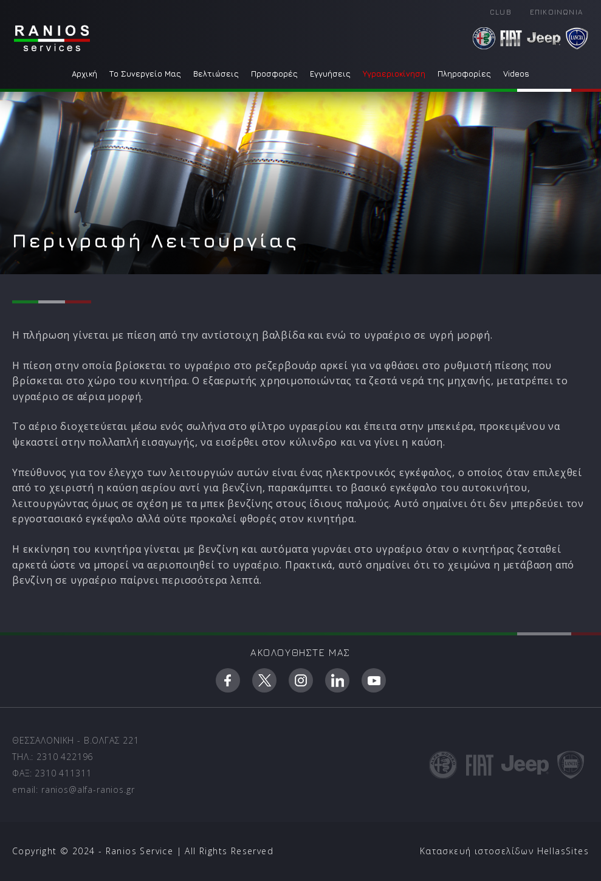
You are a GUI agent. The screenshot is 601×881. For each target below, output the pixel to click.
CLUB (501, 11)
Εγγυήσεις (330, 73)
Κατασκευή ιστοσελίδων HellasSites (504, 851)
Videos (516, 73)
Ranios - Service (51, 38)
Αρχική (84, 73)
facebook (228, 680)
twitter (264, 680)
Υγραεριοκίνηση (394, 73)
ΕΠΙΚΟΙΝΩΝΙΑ (556, 11)
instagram (301, 680)
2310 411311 (63, 773)
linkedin (337, 680)
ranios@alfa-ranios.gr (88, 789)
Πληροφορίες (464, 73)
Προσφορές (274, 73)
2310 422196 (64, 756)
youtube (374, 680)
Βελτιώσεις (216, 73)
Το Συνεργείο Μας (145, 73)
